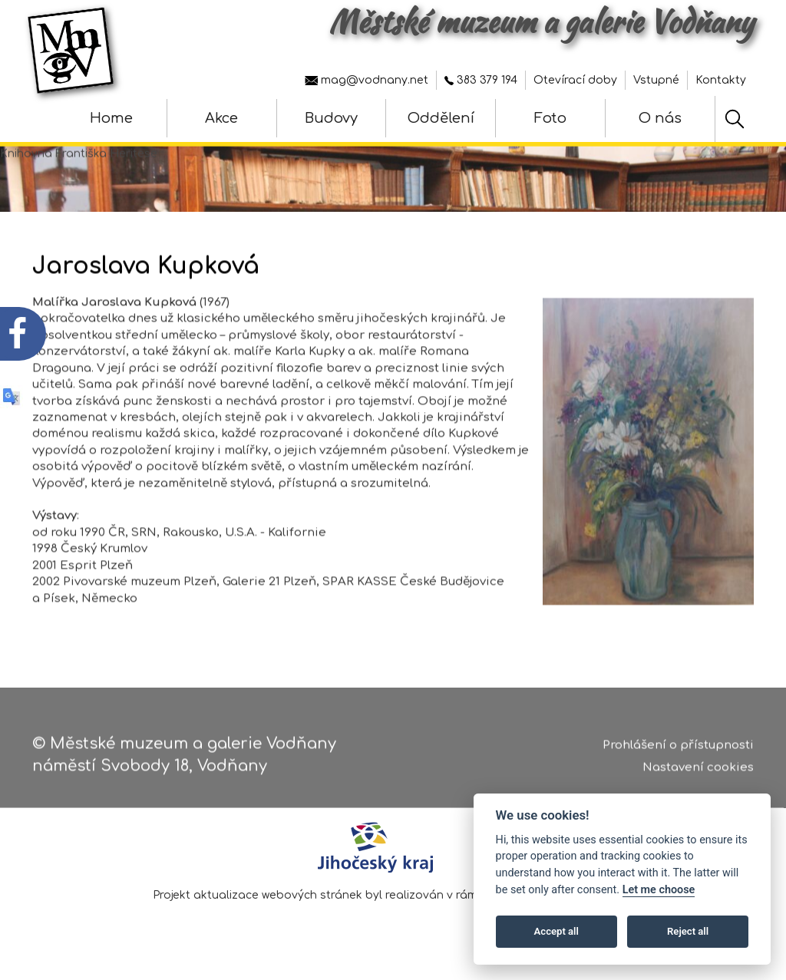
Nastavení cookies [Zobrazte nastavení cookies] (698, 773)
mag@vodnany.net (366, 80)
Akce (221, 118)
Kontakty (720, 80)
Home (111, 118)
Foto (550, 118)
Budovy (331, 118)
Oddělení (441, 118)
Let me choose (659, 889)
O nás (660, 118)
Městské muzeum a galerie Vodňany (541, 21)
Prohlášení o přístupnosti (678, 750)
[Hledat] (734, 119)
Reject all (687, 931)
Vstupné (656, 80)
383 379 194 (480, 80)
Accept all (556, 931)
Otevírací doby (575, 80)
